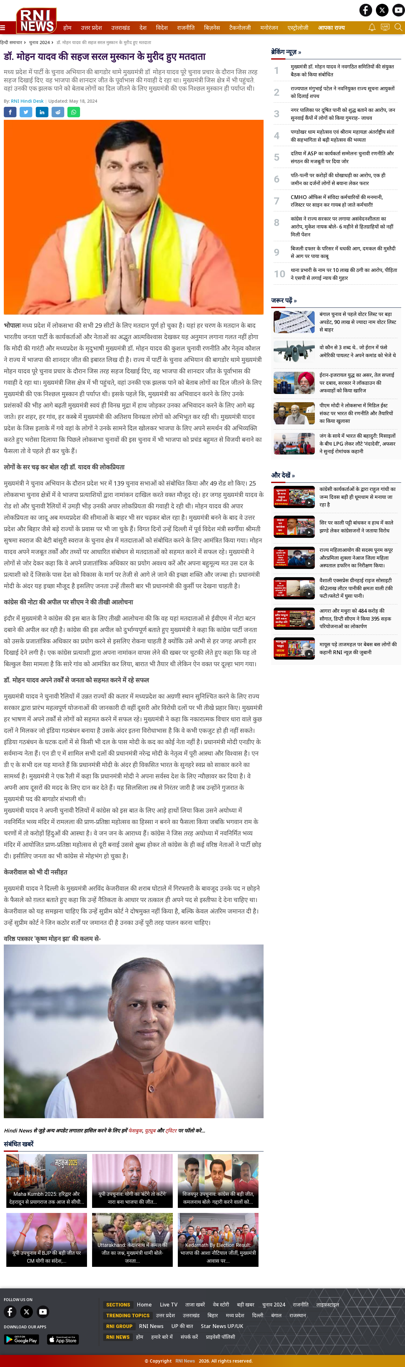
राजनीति (184, 27)
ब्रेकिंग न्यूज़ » (286, 52)
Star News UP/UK (222, 1326)
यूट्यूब (151, 1130)
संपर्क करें (189, 1337)
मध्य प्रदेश (235, 1315)
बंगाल (276, 1315)
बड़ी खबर (245, 1304)
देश (143, 27)
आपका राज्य (331, 27)
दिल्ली (257, 1315)
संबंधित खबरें (18, 1144)
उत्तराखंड (119, 27)
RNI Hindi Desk (28, 101)
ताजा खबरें (195, 1304)
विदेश (161, 27)
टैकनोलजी (238, 27)
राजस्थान (298, 1315)
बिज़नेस (211, 27)
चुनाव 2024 (39, 42)
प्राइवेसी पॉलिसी (220, 1337)
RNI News (151, 1326)
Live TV (169, 1304)
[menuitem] (67, 27)
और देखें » (283, 475)
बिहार (213, 1315)
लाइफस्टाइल (327, 1304)
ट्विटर (171, 1130)
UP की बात (182, 1326)
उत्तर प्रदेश (90, 27)
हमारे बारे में (162, 1337)
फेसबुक (135, 1130)
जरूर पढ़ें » (284, 300)
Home (144, 1304)
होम (67, 27)
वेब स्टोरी (221, 1304)
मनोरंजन (268, 27)
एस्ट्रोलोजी (297, 27)
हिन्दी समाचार (11, 42)
